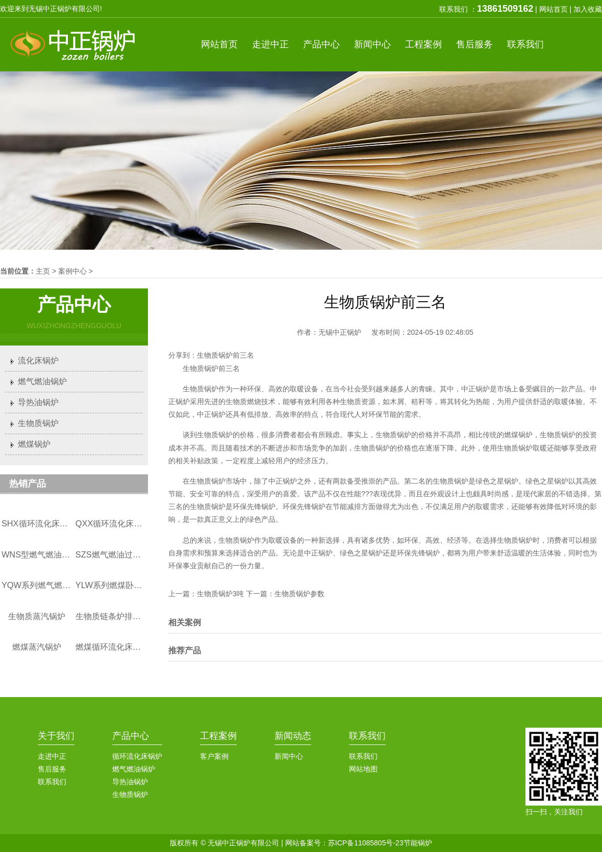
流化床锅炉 (38, 360)
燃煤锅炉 (34, 444)
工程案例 (218, 736)
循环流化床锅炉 (137, 756)
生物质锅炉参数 (299, 594)
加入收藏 (587, 9)
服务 (474, 44)
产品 (321, 44)
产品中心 (130, 736)
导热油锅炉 (38, 402)
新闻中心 (288, 756)
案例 (423, 44)
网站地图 (363, 769)
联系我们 (52, 782)
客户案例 (214, 756)
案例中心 (72, 271)
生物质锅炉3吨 (220, 594)
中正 (270, 44)
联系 (525, 44)
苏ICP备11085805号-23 (366, 843)
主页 (43, 271)
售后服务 (52, 769)
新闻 (372, 44)
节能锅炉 (418, 843)
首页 (219, 44)
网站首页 (553, 9)
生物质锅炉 (38, 423)
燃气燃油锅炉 (42, 381)
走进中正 (52, 756)
